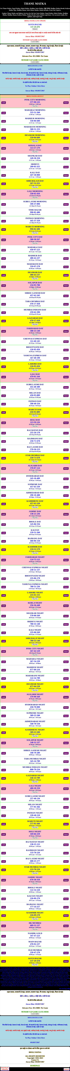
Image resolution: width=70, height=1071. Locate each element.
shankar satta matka (64, 975)
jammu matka (33, 973)
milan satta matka (56, 981)
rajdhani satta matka (17, 982)
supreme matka (6, 973)
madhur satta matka (31, 978)
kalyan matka (47, 973)
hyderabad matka (63, 972)
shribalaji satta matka (26, 976)
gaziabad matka (16, 970)
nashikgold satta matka (41, 985)
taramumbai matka (65, 969)
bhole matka (41, 973)
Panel (66, 102)
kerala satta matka (53, 975)
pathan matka (64, 967)
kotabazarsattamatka (36, 987)
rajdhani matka (27, 972)
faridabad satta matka (61, 979)
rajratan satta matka (5, 982)
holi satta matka (65, 981)
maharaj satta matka (19, 978)
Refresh (35, 29)
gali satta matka (36, 976)
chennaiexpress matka (35, 970)
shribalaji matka (35, 967)
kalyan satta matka (63, 984)
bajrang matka (56, 973)
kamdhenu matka (24, 973)
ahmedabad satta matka (19, 984)
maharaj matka (11, 969)
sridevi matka (20, 967)
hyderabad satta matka (63, 982)
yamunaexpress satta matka (34, 981)
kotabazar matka (43, 975)
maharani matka (28, 969)
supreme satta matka (7, 984)
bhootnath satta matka (20, 981)
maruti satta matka (9, 978)
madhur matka (20, 969)
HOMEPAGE (35, 1066)
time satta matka (57, 976)
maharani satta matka (42, 978)
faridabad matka (25, 970)
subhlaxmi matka (49, 967)
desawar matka (37, 969)
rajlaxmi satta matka (28, 982)
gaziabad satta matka (49, 979)
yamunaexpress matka (56, 970)
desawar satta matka (53, 978)
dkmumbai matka (5, 975)
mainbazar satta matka (54, 985)
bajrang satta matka (6, 985)
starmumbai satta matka (40, 982)
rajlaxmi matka (36, 972)
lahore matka (66, 970)
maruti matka (3, 969)
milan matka (5, 972)
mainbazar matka (24, 975)
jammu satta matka (43, 984)
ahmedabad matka (15, 973)
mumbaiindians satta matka (36, 979)
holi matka (12, 972)
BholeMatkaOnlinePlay (5, 1068)
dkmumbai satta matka (29, 985)
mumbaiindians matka (5, 970)
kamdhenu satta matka (31, 984)
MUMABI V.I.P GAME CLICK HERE (35, 40)
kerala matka (4, 967)
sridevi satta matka (6, 976)
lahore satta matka (46, 981)
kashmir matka (64, 973)
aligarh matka (54, 972)
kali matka (27, 967)
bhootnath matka (46, 970)
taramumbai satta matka (22, 979)
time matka (58, 967)
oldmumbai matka (34, 975)
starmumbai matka (45, 972)
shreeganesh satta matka (9, 979)
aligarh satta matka (52, 982)
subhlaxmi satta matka (46, 976)
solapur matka (45, 969)
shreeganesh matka (54, 969)
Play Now (35, 106)
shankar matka (12, 967)
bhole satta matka (53, 984)
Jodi (3, 102)
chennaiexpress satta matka (7, 981)
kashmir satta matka (17, 985)
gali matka (42, 967)
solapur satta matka (64, 978)
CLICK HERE (35, 41)
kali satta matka (16, 976)
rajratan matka (19, 972)
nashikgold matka (14, 975)
